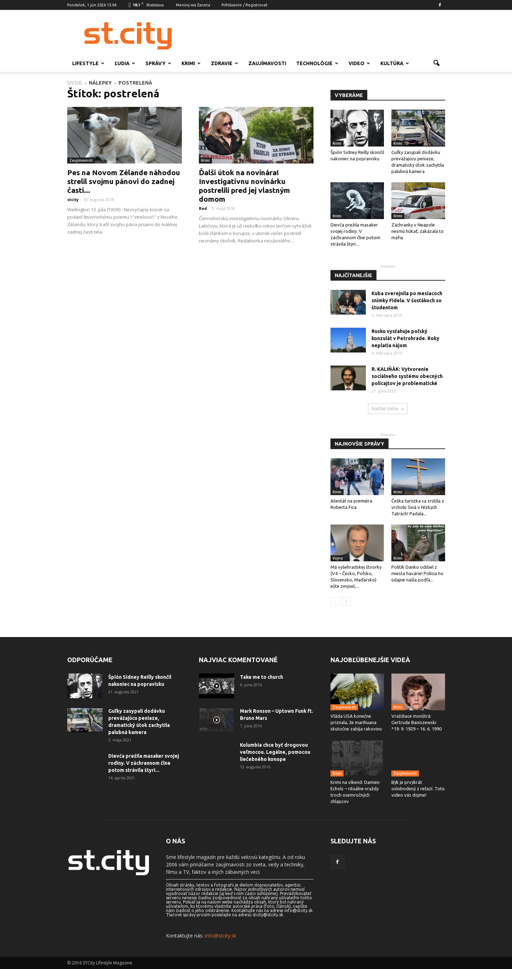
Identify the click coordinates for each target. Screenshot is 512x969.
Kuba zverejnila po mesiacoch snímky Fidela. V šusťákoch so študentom (407, 300)
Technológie (317, 63)
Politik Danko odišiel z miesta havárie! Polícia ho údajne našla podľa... (417, 573)
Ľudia (125, 63)
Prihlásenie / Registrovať (244, 5)
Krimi (191, 63)
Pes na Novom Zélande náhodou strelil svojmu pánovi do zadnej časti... (123, 181)
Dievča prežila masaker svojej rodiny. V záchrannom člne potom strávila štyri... (143, 763)
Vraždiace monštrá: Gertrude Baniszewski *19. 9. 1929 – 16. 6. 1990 (416, 722)
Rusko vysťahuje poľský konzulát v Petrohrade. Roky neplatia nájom (405, 338)
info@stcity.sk (220, 935)
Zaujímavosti (267, 63)
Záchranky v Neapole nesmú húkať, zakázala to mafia (417, 231)
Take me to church (261, 677)
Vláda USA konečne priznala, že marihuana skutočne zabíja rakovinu (356, 722)
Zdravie (224, 63)
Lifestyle (88, 63)
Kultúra (394, 63)
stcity (73, 199)
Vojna (338, 558)
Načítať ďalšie (388, 409)
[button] (436, 63)
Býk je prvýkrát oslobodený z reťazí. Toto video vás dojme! (418, 788)
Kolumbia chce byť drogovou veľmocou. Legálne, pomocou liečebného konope (275, 752)
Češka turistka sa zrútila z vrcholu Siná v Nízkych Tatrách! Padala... (417, 507)
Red (203, 208)
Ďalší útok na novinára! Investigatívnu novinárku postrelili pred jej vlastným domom (244, 185)
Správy (158, 63)
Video (359, 63)
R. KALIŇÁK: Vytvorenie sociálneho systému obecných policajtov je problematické (407, 376)
